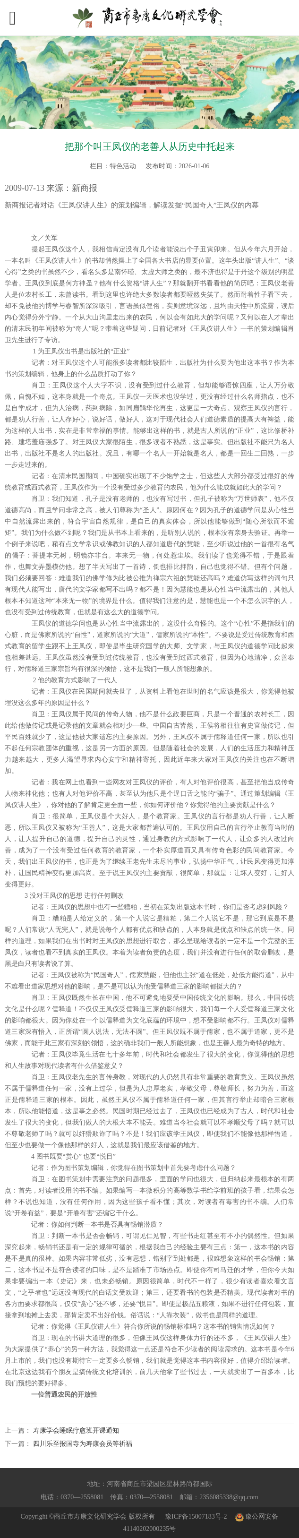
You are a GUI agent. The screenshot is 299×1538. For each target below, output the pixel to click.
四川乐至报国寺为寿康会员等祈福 (82, 1443)
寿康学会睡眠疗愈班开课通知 (76, 1430)
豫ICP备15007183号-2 (196, 1516)
